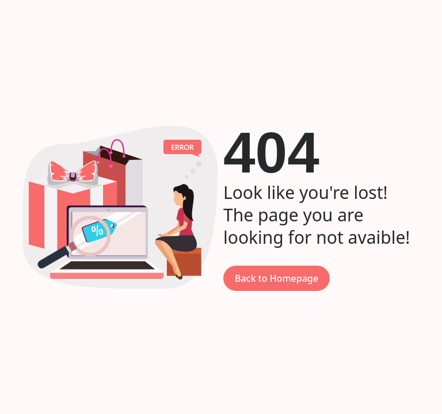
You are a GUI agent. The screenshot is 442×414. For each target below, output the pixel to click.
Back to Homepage (276, 278)
